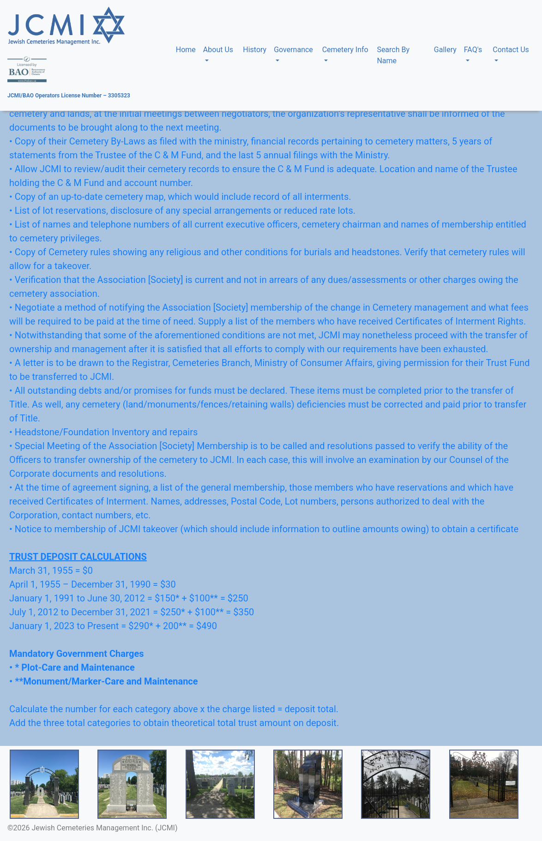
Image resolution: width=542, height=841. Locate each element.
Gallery (445, 49)
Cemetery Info (345, 49)
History (254, 49)
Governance (293, 49)
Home (187, 49)
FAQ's (473, 49)
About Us (218, 49)
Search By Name (393, 55)
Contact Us (511, 49)
